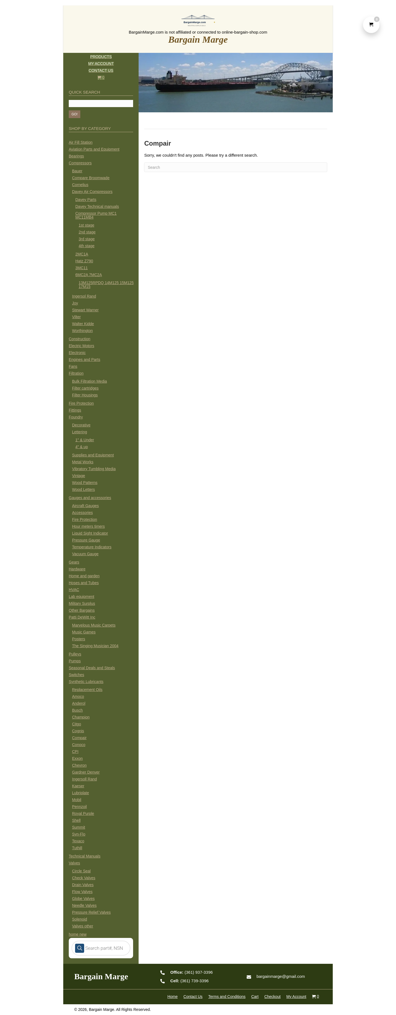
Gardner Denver (86, 772)
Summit (78, 827)
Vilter (76, 317)
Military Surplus (82, 603)
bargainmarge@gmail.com (281, 976)
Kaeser (78, 786)
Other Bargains (82, 610)
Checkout (272, 996)
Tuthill (77, 848)
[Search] (235, 167)
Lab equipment (81, 596)
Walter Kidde (83, 324)
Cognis (78, 731)
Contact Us (192, 996)
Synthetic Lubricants (86, 681)
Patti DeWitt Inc (82, 617)
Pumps (75, 661)
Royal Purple (83, 813)
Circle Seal (81, 871)
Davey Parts (85, 199)
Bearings (76, 156)
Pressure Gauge (86, 540)
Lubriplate (80, 793)
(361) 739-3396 (189, 980)
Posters (78, 639)
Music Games (84, 632)
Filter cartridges (85, 388)
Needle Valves (84, 905)
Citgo (76, 724)
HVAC (74, 589)
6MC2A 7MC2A (88, 275)
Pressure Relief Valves (91, 912)
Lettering (79, 432)
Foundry (76, 417)
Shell (76, 820)
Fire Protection (81, 403)
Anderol (78, 703)
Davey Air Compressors (92, 191)
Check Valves (83, 878)
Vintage (78, 476)
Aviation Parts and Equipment (94, 149)
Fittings (75, 410)
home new (78, 934)
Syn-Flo (78, 834)
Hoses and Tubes (84, 583)
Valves (74, 863)
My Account (296, 996)
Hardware (77, 569)
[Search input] (101, 103)
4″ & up (81, 447)
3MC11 (81, 268)
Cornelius (80, 185)
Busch (77, 710)
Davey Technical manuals (97, 206)
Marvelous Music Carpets (94, 625)
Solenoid (79, 919)
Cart (254, 996)
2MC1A (81, 254)
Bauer (77, 171)
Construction (79, 339)
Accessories (82, 512)
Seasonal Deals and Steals (92, 668)
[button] (74, 114)
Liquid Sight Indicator (90, 533)
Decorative (81, 425)
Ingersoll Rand (84, 779)
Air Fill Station (80, 142)
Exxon (77, 758)
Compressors (80, 163)
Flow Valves (82, 891)
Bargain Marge (198, 39)
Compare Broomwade (90, 178)
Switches (76, 675)
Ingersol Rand (84, 296)
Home (172, 996)
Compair (79, 738)
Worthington (82, 330)
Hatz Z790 (84, 261)
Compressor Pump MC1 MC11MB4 (96, 215)
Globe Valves (83, 898)
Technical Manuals (84, 856)
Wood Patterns (84, 482)
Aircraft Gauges (85, 506)
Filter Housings (85, 395)
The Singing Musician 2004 (95, 646)
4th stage (87, 246)
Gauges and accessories (90, 498)
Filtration (76, 373)
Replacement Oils (87, 689)
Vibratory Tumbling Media (94, 469)
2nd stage (87, 232)
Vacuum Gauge (85, 554)
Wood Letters (83, 489)
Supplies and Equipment (93, 455)
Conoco (78, 744)
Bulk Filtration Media (89, 381)
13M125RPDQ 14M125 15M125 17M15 (106, 285)
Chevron (79, 765)
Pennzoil (79, 806)
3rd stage (87, 239)
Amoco (78, 696)
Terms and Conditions (226, 996)
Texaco (78, 841)
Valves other (82, 926)
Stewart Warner (85, 310)
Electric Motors (81, 346)
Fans (73, 366)
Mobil (76, 800)
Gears (74, 562)
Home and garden (84, 576)
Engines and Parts (84, 359)
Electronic (77, 352)
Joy (75, 303)
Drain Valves (83, 885)
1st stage (86, 225)
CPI (75, 751)
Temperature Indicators (91, 547)
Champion (81, 717)
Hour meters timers (88, 526)
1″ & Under (84, 440)
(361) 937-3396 (191, 972)
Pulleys (75, 654)
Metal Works (83, 462)
